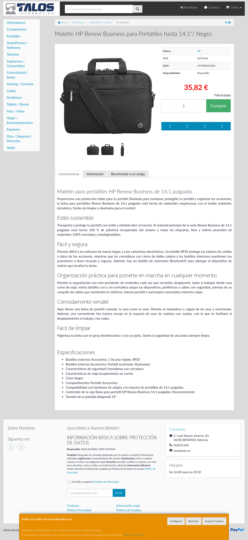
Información (95, 174)
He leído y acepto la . (95, 481)
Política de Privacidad (106, 481)
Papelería (13, 129)
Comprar (218, 105)
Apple (11, 147)
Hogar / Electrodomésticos (20, 120)
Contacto (211, 7)
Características (68, 174)
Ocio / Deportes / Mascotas (19, 138)
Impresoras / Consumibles (16, 63)
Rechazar (193, 521)
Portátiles (13, 36)
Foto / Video (16, 111)
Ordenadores (16, 22)
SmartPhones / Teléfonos (17, 45)
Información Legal (128, 505)
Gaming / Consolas (20, 84)
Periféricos (14, 97)
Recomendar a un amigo (128, 174)
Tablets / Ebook (18, 104)
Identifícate (188, 7)
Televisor (13, 54)
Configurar (176, 521)
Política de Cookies (134, 535)
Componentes (17, 29)
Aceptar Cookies (214, 521)
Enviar (118, 492)
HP (198, 51)
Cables (11, 91)
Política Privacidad (79, 510)
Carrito (234, 7)
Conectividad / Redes (17, 75)
